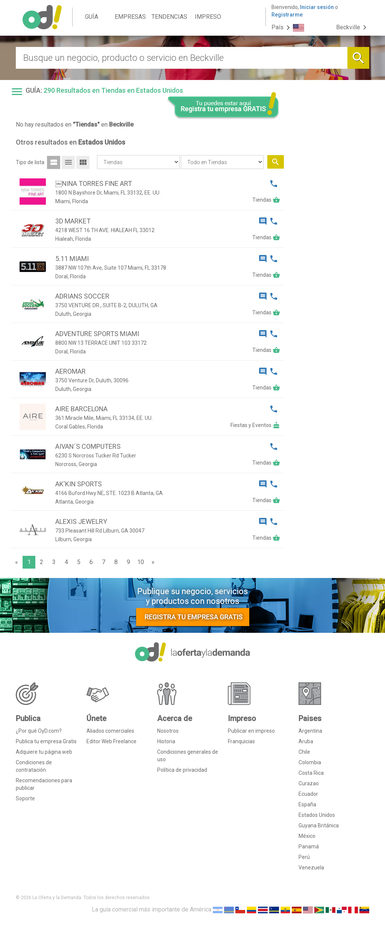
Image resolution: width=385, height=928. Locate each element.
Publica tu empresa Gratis (46, 741)
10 (140, 562)
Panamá (309, 846)
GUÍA (91, 16)
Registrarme (287, 15)
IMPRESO (208, 16)
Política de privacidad (182, 770)
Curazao (309, 783)
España (307, 804)
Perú (304, 857)
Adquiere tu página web (44, 752)
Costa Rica (311, 773)
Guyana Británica (319, 825)
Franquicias (241, 741)
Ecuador (308, 794)
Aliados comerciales (110, 731)
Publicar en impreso (251, 731)
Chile (304, 752)
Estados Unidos (317, 815)
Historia (166, 741)
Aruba (306, 741)
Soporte (25, 798)
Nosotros (168, 731)
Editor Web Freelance (111, 741)
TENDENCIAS (169, 16)
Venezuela (311, 868)
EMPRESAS (130, 16)
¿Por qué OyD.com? (39, 731)
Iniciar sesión (317, 7)
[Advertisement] (330, 236)
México (307, 836)
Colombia (310, 762)
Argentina (310, 731)
